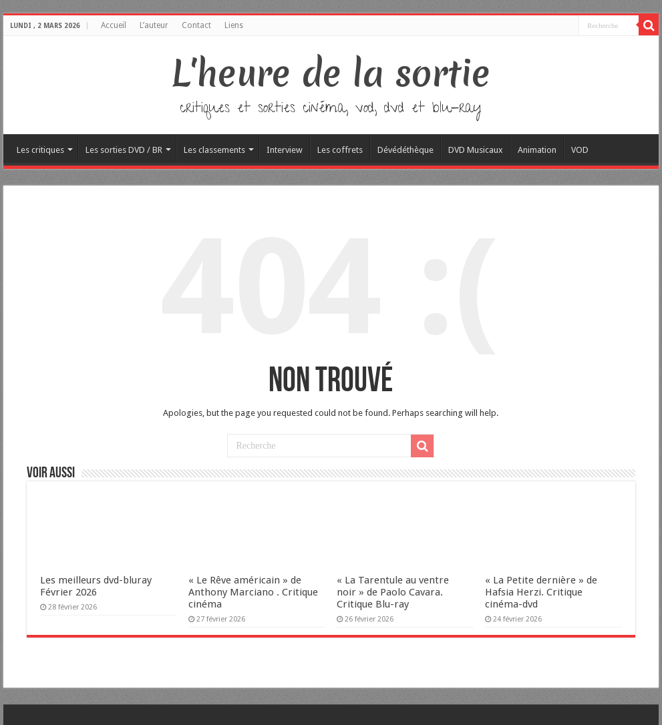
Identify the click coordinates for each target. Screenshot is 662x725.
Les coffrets (340, 150)
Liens (233, 25)
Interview (285, 150)
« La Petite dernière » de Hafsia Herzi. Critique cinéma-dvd (541, 592)
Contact (196, 25)
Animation (537, 150)
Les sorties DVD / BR (124, 150)
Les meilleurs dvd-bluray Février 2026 (96, 586)
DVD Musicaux (475, 150)
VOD (580, 150)
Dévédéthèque (405, 150)
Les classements (214, 150)
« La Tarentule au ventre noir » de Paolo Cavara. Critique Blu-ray (393, 592)
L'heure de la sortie (331, 73)
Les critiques (40, 150)
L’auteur (154, 25)
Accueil (113, 25)
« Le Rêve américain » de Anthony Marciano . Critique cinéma (253, 592)
